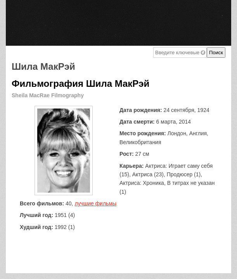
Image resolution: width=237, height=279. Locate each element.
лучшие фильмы (95, 203)
